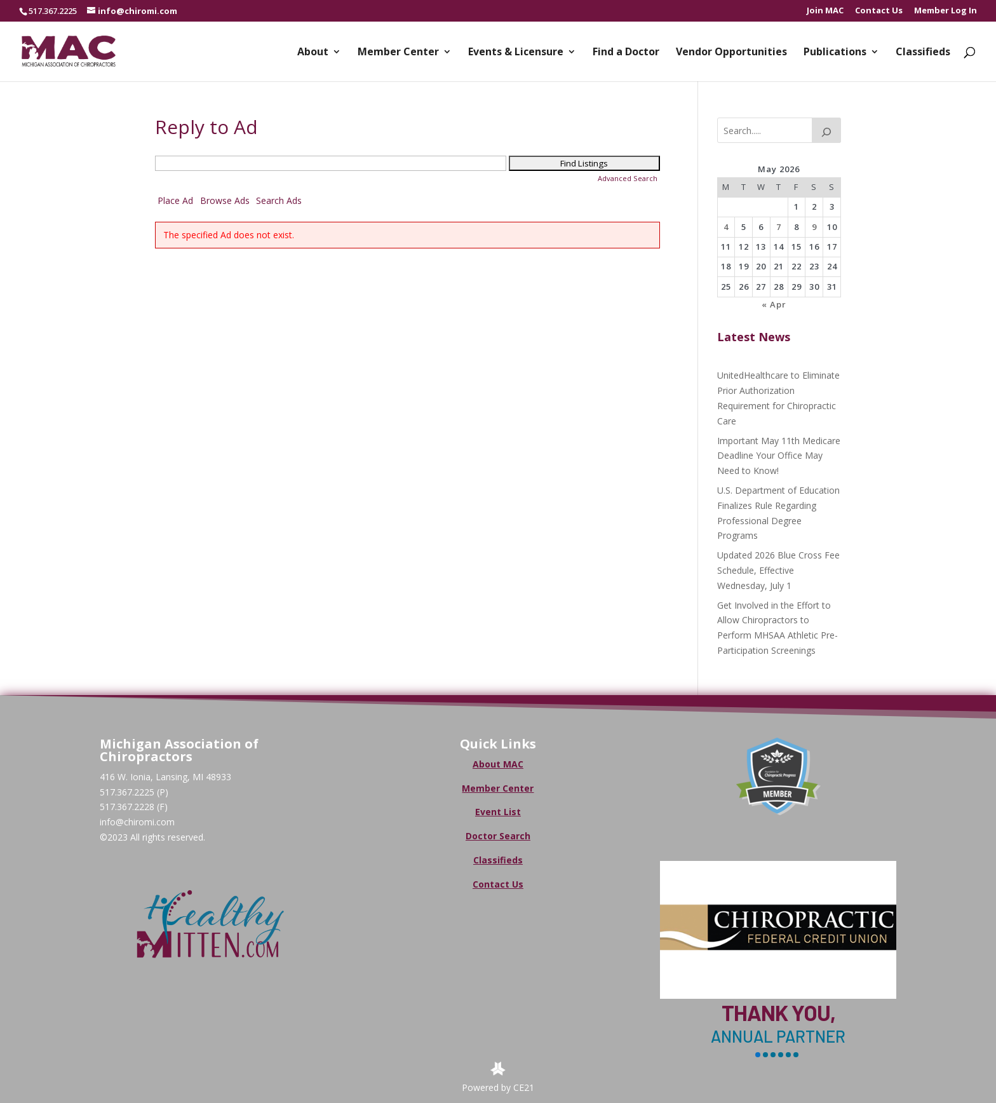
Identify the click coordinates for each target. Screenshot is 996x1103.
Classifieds (923, 52)
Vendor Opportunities (731, 52)
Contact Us (879, 11)
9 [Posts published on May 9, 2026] (814, 227)
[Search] (826, 130)
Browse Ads (225, 200)
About (312, 52)
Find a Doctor (626, 52)
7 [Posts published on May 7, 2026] (778, 227)
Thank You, (778, 1012)
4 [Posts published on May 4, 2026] (726, 227)
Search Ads (279, 200)
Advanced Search (627, 178)
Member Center (398, 52)
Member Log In (945, 11)
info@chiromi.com (137, 822)
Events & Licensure (515, 52)
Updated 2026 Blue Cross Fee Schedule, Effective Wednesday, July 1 (778, 570)
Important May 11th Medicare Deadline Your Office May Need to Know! (778, 456)
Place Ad (175, 200)
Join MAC (825, 11)
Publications (835, 52)
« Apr (774, 304)
